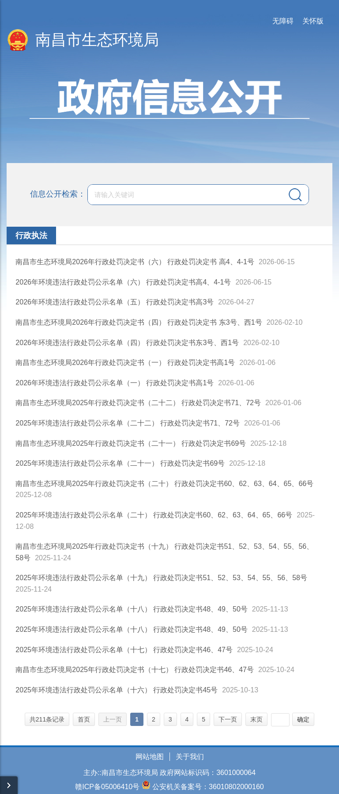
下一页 (227, 719)
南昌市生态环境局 (97, 39)
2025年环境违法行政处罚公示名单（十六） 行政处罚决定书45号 (116, 690)
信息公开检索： (58, 194)
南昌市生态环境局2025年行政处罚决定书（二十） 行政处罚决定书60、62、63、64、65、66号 (164, 483)
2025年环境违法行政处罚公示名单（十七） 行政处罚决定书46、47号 (124, 649)
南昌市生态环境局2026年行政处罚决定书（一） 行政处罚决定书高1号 (125, 362)
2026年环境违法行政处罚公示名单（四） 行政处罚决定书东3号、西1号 (127, 342)
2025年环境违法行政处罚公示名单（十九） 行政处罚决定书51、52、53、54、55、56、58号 (161, 577)
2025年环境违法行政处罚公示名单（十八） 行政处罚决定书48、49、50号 (131, 609)
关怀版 (313, 21)
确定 (303, 719)
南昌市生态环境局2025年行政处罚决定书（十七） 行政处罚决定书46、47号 (134, 669)
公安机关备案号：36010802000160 (208, 786)
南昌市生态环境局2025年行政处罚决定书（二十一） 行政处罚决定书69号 (130, 443)
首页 (84, 719)
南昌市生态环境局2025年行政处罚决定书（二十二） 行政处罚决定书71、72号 (138, 402)
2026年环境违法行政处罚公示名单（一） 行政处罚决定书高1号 (114, 383)
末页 (256, 719)
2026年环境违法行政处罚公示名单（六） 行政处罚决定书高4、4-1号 (123, 282)
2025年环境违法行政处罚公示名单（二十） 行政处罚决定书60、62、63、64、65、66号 (153, 515)
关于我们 (190, 756)
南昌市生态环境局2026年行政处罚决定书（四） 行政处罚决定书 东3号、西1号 (138, 322)
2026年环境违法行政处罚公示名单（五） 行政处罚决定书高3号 (114, 302)
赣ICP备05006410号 (107, 786)
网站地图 (150, 756)
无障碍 (283, 21)
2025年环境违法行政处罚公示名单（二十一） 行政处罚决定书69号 (120, 463)
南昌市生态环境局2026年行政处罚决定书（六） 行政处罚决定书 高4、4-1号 (134, 262)
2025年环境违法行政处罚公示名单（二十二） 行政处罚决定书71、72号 (127, 423)
